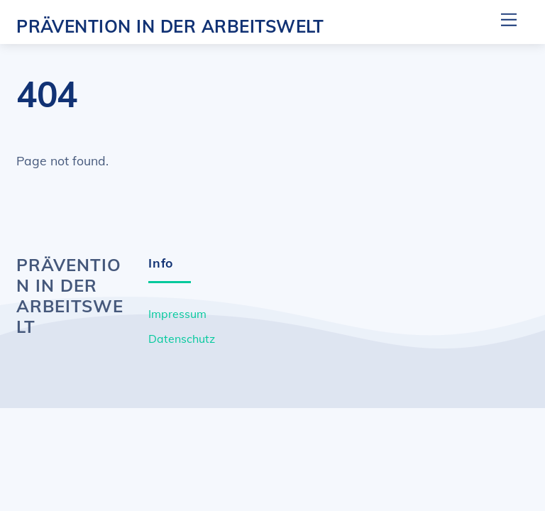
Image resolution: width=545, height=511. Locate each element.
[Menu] (509, 19)
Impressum (177, 314)
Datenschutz (181, 338)
